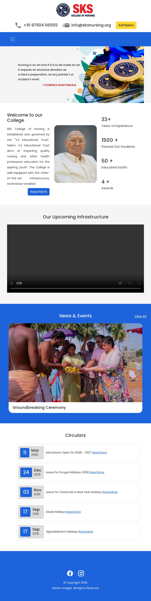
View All (140, 316)
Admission (126, 25)
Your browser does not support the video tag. (75, 258)
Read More (38, 191)
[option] (75, 368)
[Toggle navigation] (12, 39)
